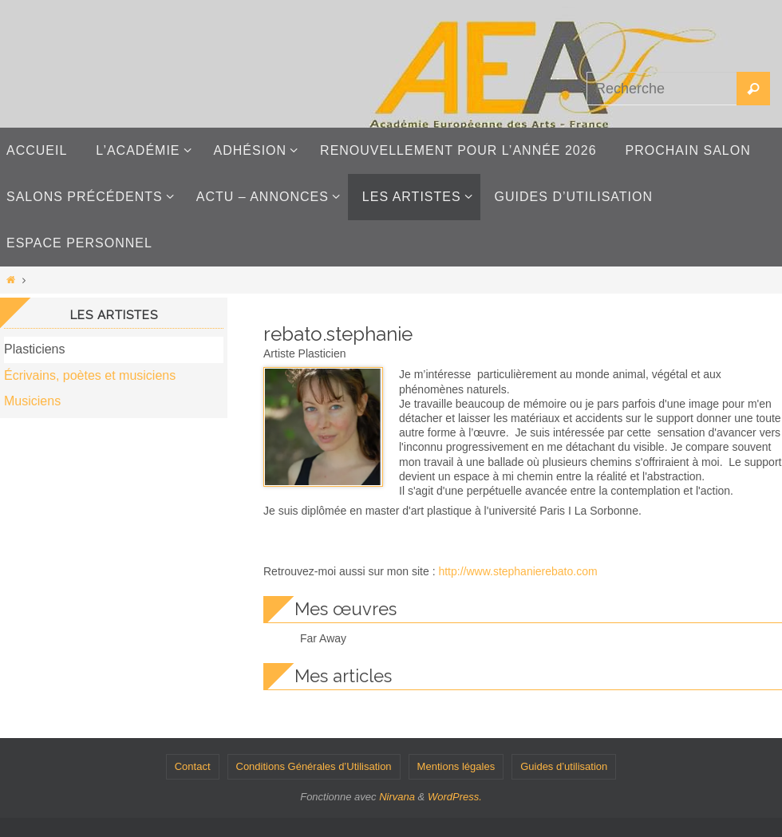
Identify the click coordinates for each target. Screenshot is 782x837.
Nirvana (397, 797)
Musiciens (32, 401)
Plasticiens (34, 349)
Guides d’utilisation (563, 766)
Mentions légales (456, 766)
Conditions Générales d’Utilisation (314, 766)
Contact (193, 766)
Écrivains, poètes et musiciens (90, 375)
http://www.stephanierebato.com (517, 571)
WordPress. (455, 797)
